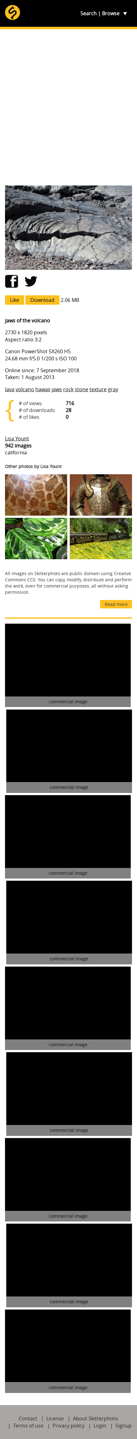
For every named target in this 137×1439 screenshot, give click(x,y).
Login (100, 1425)
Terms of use (28, 1425)
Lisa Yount (17, 438)
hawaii (42, 389)
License (55, 1418)
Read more (116, 604)
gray (113, 389)
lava (9, 389)
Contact (28, 1418)
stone (81, 389)
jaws (57, 389)
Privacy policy (68, 1425)
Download (42, 300)
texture (98, 389)
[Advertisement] (68, 107)
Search (88, 13)
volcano (25, 389)
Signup (123, 1425)
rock (68, 389)
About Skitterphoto (95, 1418)
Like (14, 300)
